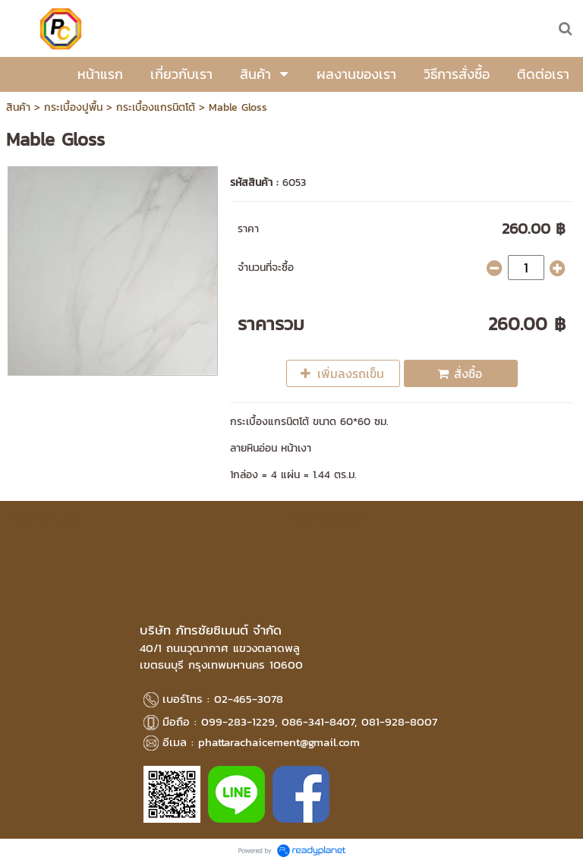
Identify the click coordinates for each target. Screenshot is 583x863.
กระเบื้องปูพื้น (73, 107)
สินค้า (18, 107)
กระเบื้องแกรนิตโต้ (155, 107)
